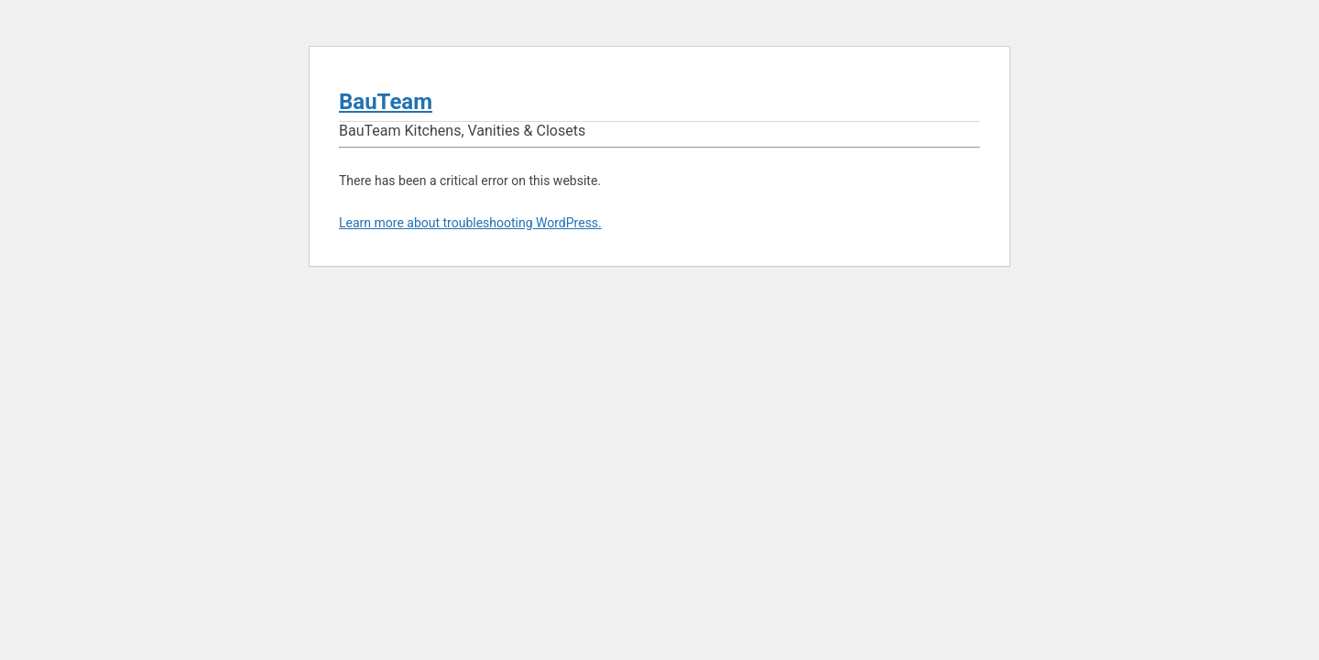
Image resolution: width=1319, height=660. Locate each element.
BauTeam (385, 102)
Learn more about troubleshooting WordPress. (470, 222)
